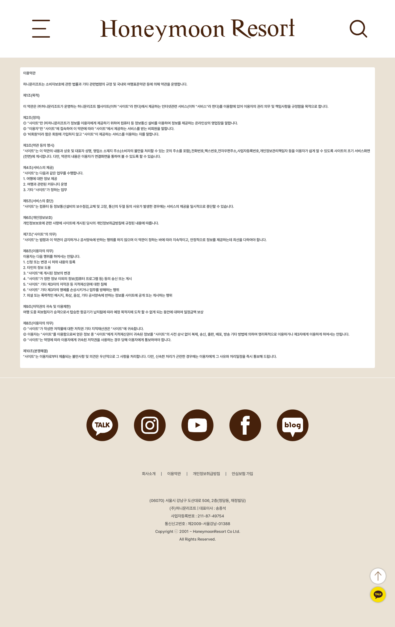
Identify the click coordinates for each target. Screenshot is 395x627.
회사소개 (149, 473)
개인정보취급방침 (206, 473)
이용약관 (174, 473)
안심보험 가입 (242, 473)
